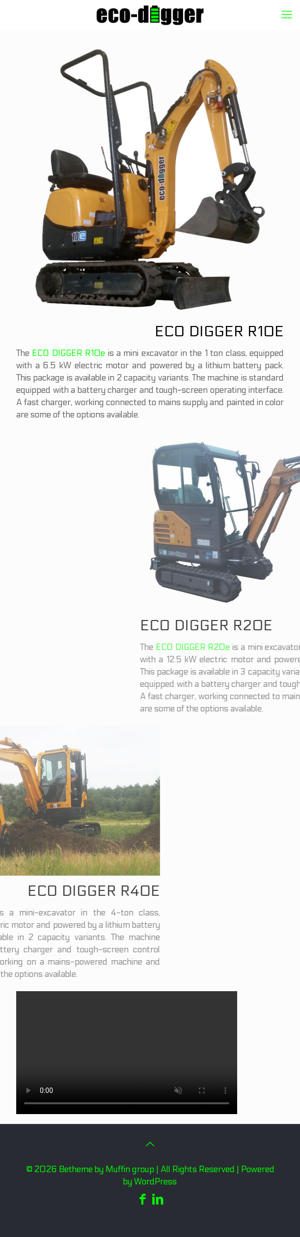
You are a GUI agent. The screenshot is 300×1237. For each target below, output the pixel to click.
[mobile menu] (286, 14)
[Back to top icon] (150, 1144)
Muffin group (130, 1170)
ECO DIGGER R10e (70, 353)
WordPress (155, 1182)
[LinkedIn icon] (158, 1199)
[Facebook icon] (142, 1199)
